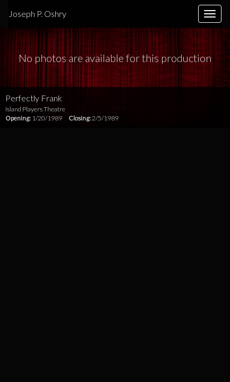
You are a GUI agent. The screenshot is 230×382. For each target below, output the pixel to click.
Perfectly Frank (33, 98)
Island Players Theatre (35, 109)
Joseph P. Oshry (37, 13)
